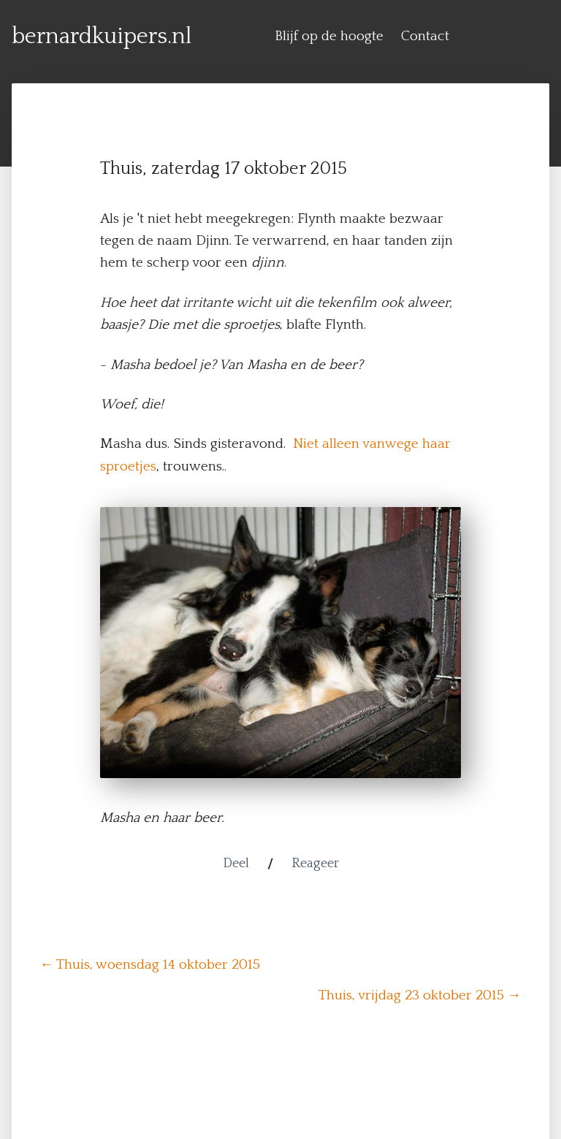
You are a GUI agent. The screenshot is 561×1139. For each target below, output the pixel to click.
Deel (236, 863)
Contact (425, 36)
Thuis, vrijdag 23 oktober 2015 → (420, 995)
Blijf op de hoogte (329, 36)
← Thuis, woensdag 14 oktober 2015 (149, 964)
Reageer (315, 863)
